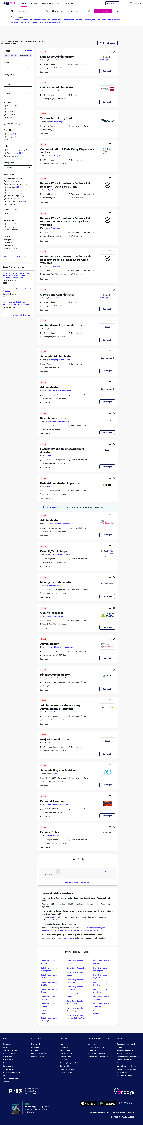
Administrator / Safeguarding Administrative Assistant (60, 707)
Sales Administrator (53, 418)
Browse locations (9, 1060)
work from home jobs (77, 930)
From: (6, 80)
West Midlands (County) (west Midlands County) (23, 42)
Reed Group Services (125, 1053)
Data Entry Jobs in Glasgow (75, 962)
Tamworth (8, 245)
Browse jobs (121, 11)
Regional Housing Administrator (61, 325)
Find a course (65, 1050)
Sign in (58, 920)
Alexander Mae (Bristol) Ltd (58, 804)
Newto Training (56, 122)
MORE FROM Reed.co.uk (98, 1039)
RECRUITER (36, 1039)
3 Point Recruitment (58, 678)
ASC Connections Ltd (56, 616)
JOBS (5, 1039)
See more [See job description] (45, 72)
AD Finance (55, 774)
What (13, 11)
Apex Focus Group (55, 190)
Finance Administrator (55, 674)
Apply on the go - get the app (77, 882)
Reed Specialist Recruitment (127, 1057)
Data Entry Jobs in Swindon (101, 1012)
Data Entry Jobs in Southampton (101, 997)
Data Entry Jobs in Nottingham (101, 969)
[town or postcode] (75, 11)
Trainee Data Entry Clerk (56, 118)
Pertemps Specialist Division (59, 360)
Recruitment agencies (39, 1053)
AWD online (53, 712)
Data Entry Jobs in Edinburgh (49, 1019)
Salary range (9, 75)
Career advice (8, 1066)
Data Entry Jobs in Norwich (101, 962)
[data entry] (10, 55)
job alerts (53, 917)
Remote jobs (89, 19)
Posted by (8, 130)
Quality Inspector (51, 613)
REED (119, 1039)
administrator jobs (49, 930)
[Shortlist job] (110, 51)
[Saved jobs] (135, 3)
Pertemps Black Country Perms (60, 391)
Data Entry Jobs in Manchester (75, 1002)
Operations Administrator (57, 294)
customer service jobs (96, 927)
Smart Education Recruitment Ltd (61, 524)
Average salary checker (11, 1072)
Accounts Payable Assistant (58, 770)
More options (9, 220)
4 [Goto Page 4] (77, 872)
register (67, 920)
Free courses (64, 1060)
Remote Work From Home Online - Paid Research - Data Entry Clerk (66, 185)
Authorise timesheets (125, 1050)
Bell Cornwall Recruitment (57, 91)
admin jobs (62, 930)
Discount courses (66, 1057)
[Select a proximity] (18, 68)
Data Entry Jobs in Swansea (101, 1005)
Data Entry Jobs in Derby (49, 1012)
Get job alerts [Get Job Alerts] (107, 43)
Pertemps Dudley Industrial (59, 421)
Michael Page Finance (57, 156)
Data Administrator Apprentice (60, 483)
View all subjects (66, 1053)
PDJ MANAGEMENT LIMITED (60, 554)
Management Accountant (57, 582)
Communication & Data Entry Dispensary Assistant (67, 151)
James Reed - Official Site (126, 1066)
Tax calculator (8, 1069)
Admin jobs (56, 19)
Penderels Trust (53, 835)
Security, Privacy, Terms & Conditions (120, 1112)
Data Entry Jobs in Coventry (49, 1005)
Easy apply (107, 71)
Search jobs (103, 11)
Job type (7, 102)
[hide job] (114, 51)
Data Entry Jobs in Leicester (75, 980)
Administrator (49, 387)
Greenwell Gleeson (55, 585)
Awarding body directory (69, 1063)
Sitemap (6, 1082)
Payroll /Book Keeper (54, 551)
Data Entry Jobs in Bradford (51, 22)
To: (5, 89)
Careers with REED (124, 1063)
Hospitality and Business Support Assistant (62, 450)
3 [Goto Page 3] (71, 872)
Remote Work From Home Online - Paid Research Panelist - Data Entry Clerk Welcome (66, 221)
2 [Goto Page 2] (64, 872)
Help (4, 1075)
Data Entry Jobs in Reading (101, 983)
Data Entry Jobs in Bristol (49, 990)
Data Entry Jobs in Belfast (108, 19)
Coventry (8, 243)
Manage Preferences (97, 1112)
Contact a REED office (11, 1078)
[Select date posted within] (18, 167)
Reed (50, 329)
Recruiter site (36, 1044)
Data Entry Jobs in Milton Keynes (75, 1009)
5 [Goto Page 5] (84, 872)
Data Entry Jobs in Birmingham (24, 22)
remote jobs (95, 930)
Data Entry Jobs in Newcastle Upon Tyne (76, 1016)
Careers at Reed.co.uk (96, 1047)
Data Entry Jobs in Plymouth (101, 976)
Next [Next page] (106, 873)
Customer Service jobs (22, 19)
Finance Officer (50, 832)
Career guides (65, 1066)
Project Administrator (54, 739)
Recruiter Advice (37, 1057)
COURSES (64, 1039)
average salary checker (65, 938)
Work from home (9, 1053)
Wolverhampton (10, 248)
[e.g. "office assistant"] (32, 11)
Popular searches (9, 1063)
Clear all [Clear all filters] (28, 51)
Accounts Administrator (56, 356)
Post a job (35, 1047)
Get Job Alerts (50, 507)
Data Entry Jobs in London (75, 995)
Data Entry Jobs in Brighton (49, 983)
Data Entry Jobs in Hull (76, 968)
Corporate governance (96, 1053)
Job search (7, 1047)
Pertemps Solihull (54, 60)
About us (91, 1044)
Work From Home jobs (73, 19)
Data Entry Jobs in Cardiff (49, 997)
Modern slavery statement (98, 1057)
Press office (92, 1050)
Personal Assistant (52, 801)
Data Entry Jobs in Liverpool (75, 988)
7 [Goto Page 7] (97, 872)
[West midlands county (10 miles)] (25, 55)
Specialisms (9, 174)
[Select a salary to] (18, 93)
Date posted (9, 163)
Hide (6, 146)
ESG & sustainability (124, 1075)
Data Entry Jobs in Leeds (75, 973)
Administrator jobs (42, 19)
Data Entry (9, 41)
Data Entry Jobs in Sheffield (101, 990)
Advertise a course (67, 1069)
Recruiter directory (10, 1050)
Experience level (11, 210)
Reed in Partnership (124, 1060)
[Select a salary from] (18, 84)
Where (55, 11)
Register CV (112, 3)
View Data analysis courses (22, 315)
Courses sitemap (66, 1072)
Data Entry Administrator (57, 56)
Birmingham (9, 240)
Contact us (7, 1044)
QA (49, 486)
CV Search (35, 1050)
